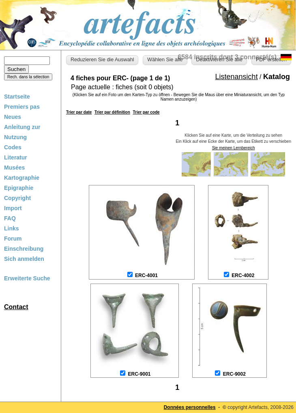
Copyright (17, 198)
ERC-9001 (139, 374)
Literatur (15, 157)
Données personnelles (190, 407)
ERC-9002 (234, 374)
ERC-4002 (243, 275)
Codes (12, 147)
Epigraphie (18, 188)
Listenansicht (236, 77)
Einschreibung (23, 248)
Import (13, 208)
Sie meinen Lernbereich (233, 148)
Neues (12, 117)
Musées (14, 167)
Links (11, 228)
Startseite (17, 96)
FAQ (10, 218)
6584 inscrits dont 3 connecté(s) (227, 57)
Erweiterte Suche (27, 278)
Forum (13, 238)
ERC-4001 (146, 275)
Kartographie (21, 177)
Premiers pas (22, 106)
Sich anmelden (24, 259)
